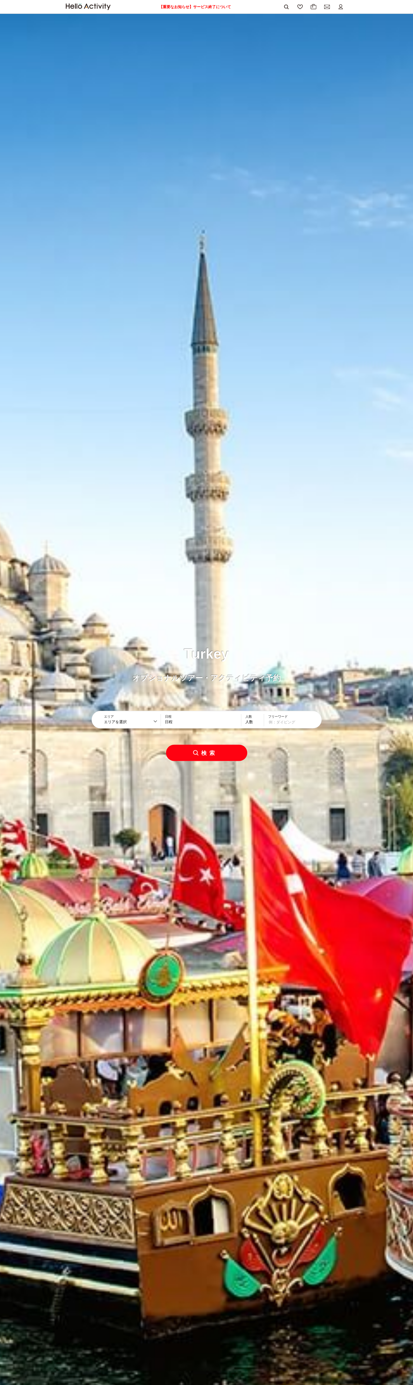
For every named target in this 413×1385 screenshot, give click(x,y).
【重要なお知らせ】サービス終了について (195, 7)
